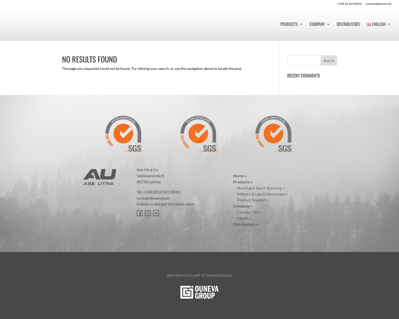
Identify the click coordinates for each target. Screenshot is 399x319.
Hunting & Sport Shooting (258, 187)
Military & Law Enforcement (260, 194)
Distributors (348, 24)
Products (289, 24)
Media (242, 218)
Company (317, 24)
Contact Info (247, 212)
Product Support (251, 199)
